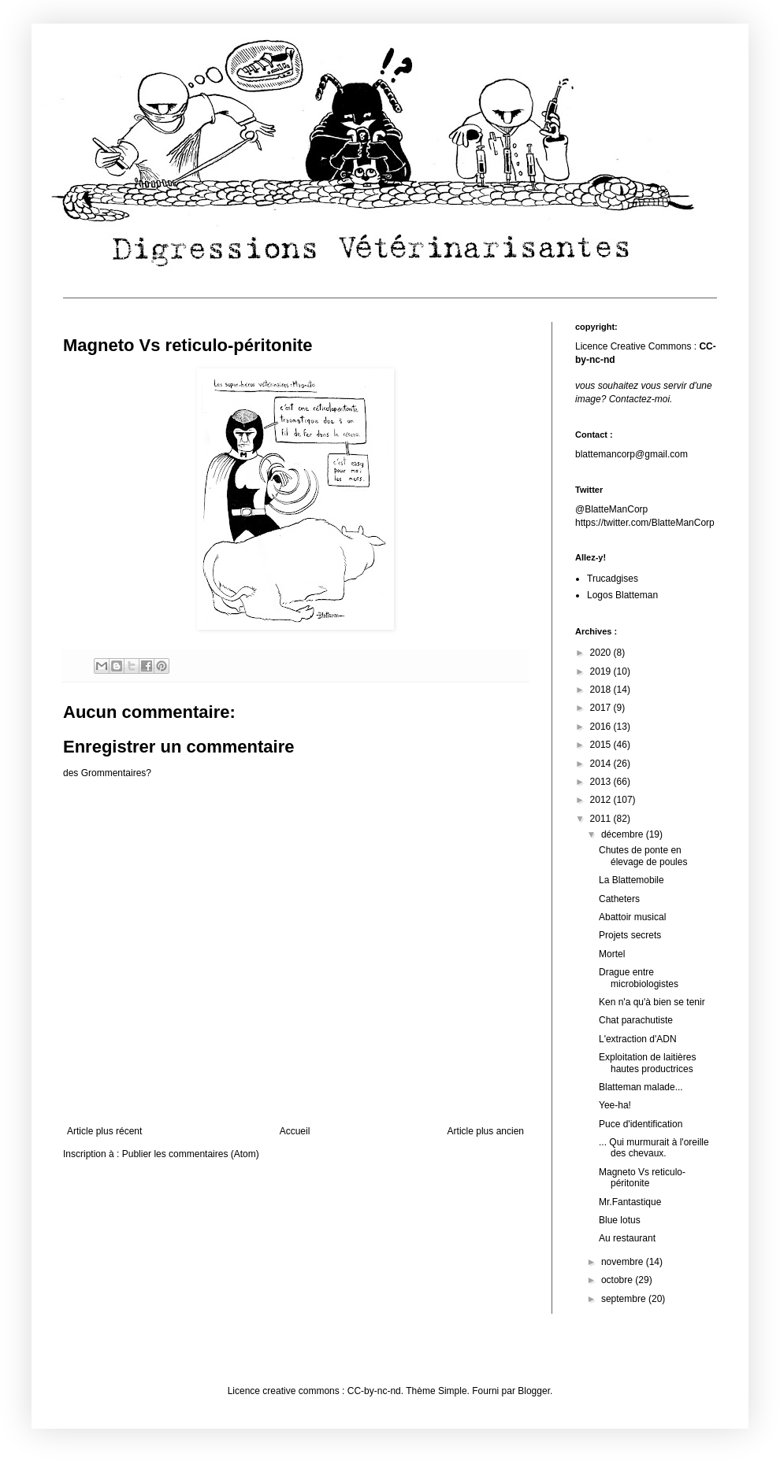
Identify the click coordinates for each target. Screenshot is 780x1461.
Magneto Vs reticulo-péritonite (642, 1178)
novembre (623, 1261)
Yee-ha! (615, 1105)
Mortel (612, 954)
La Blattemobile (631, 880)
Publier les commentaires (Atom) (190, 1154)
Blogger (534, 1390)
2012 (602, 799)
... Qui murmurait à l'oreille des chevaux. (654, 1148)
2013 (602, 781)
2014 (602, 763)
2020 (602, 652)
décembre (623, 834)
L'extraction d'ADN (638, 1039)
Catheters (619, 898)
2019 (602, 671)
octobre (618, 1279)
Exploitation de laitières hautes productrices (647, 1063)
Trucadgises (612, 578)
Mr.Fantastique (630, 1202)
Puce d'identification (640, 1124)
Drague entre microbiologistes (638, 978)
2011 (602, 818)
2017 (602, 707)
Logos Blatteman (622, 595)
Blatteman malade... (641, 1087)
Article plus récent (104, 1131)
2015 (602, 744)
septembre (624, 1298)
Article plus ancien (486, 1131)
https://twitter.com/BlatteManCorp (645, 522)
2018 (602, 689)
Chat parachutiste (636, 1020)
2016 (602, 726)
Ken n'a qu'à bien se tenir (652, 1002)
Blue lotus (620, 1220)
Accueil (295, 1131)
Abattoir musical (632, 917)
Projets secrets (630, 935)
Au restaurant (627, 1238)
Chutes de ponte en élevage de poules (643, 856)
